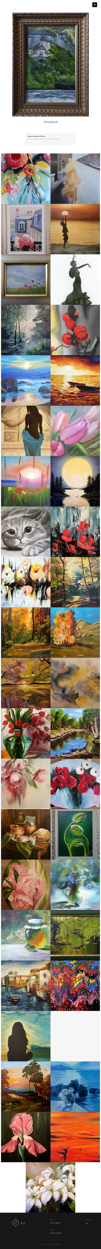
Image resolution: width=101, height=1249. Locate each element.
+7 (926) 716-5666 (55, 1233)
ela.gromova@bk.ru (55, 1223)
